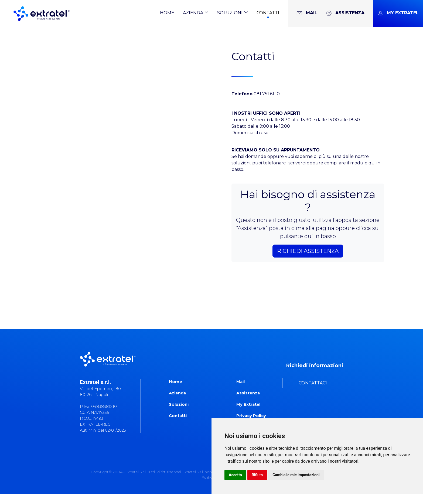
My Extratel (248, 404)
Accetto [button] (235, 475)
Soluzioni (179, 404)
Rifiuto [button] (257, 475)
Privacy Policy (251, 415)
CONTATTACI (313, 382)
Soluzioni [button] (232, 12)
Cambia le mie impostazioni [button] (295, 475)
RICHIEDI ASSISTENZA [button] (308, 251)
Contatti (268, 12)
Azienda (177, 393)
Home (167, 12)
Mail (240, 381)
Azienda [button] (196, 12)
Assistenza (248, 393)
